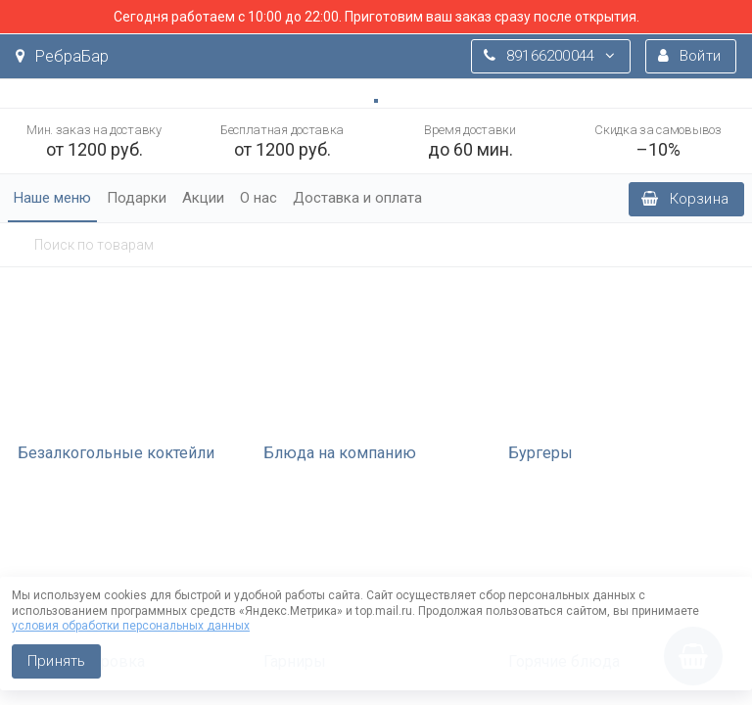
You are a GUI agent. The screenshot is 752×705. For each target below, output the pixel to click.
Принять (56, 661)
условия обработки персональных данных (131, 626)
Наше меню (52, 198)
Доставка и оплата (357, 198)
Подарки (136, 198)
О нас (258, 198)
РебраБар (62, 56)
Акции (203, 198)
